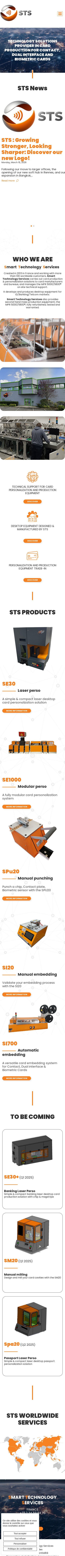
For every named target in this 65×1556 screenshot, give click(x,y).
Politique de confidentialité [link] (20, 1549)
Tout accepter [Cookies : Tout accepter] (20, 1533)
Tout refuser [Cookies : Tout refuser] (20, 1538)
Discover (32, 501)
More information (16, 710)
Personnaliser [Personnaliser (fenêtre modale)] (20, 1544)
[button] (31, 226)
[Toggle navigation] (60, 13)
